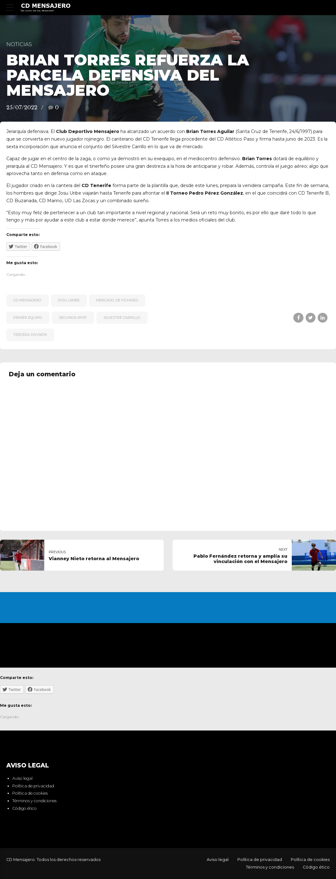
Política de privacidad (33, 786)
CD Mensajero (27, 300)
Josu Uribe (69, 300)
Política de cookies (30, 793)
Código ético (24, 808)
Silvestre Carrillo (121, 317)
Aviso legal (22, 778)
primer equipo (27, 317)
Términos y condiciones (34, 800)
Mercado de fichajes (117, 300)
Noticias (19, 44)
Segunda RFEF (73, 317)
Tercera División (30, 334)
